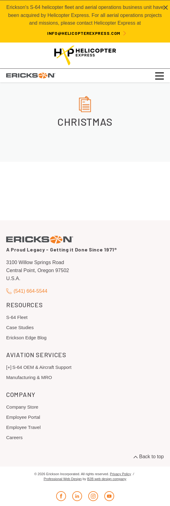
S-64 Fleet (16, 317)
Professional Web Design (62, 479)
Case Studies (20, 327)
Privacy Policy (120, 474)
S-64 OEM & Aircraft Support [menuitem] (42, 367)
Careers (14, 437)
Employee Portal (23, 417)
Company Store (22, 407)
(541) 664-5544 (26, 291)
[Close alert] (165, 7)
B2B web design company (106, 479)
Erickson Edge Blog (26, 337)
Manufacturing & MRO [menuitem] (29, 377)
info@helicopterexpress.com (83, 33)
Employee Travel (23, 427)
